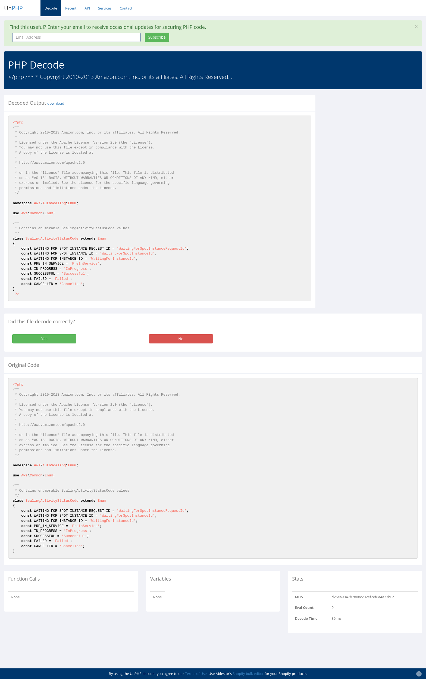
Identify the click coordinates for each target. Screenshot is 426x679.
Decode (51, 8)
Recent (70, 8)
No (180, 338)
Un (13, 8)
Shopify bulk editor (248, 673)
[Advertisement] (369, 133)
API (87, 8)
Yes (44, 338)
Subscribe (157, 37)
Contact (126, 8)
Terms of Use (196, 673)
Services (104, 8)
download (55, 103)
